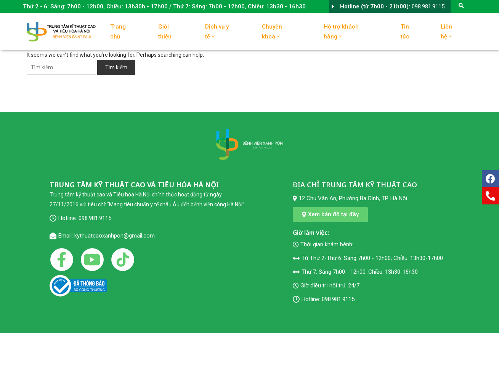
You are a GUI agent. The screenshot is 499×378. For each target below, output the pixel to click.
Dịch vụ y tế (217, 31)
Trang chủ (118, 31)
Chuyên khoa (272, 31)
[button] (330, 214)
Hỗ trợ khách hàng (341, 31)
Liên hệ (447, 31)
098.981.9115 (428, 6)
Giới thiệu (165, 31)
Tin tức (405, 31)
